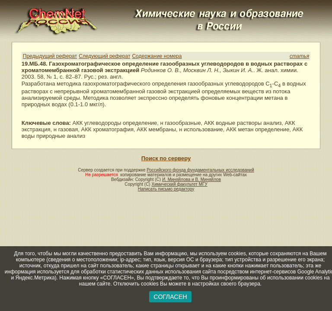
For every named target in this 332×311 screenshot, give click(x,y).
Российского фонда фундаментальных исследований (200, 170)
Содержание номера (157, 56)
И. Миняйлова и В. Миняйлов (191, 179)
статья (299, 56)
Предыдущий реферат (50, 56)
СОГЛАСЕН (170, 296)
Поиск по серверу (166, 158)
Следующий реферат (104, 56)
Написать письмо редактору (166, 189)
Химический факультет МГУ (179, 184)
